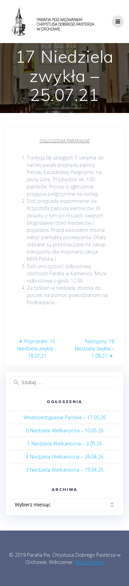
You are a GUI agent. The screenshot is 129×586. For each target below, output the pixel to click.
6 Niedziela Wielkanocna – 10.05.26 (64, 430)
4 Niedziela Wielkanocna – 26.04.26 (64, 456)
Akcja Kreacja (89, 562)
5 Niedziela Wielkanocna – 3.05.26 (64, 443)
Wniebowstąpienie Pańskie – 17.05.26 (64, 417)
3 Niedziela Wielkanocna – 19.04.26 (64, 469)
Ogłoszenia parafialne (65, 141)
